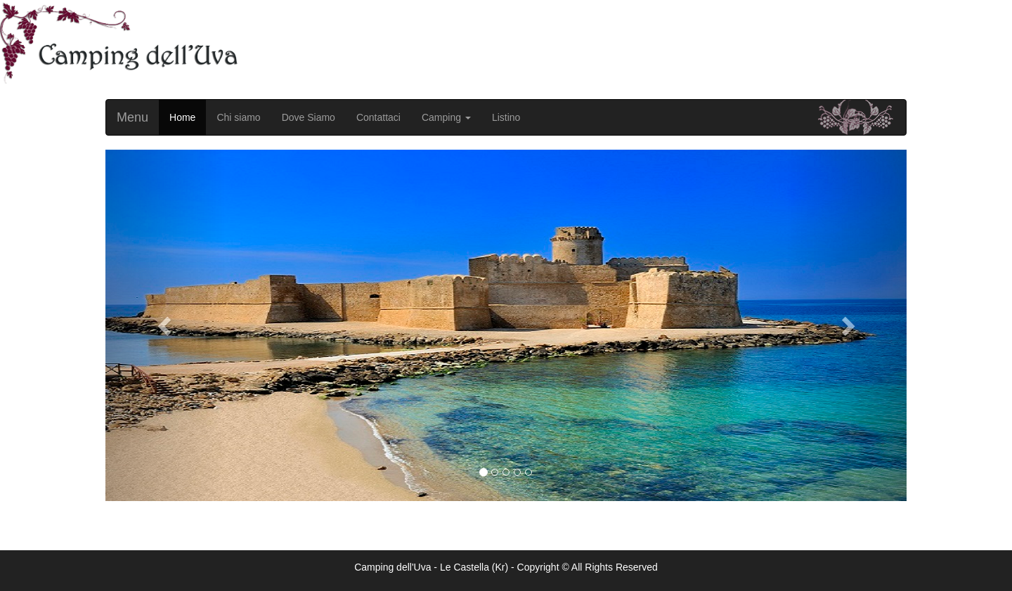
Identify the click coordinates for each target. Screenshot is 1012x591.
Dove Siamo (308, 117)
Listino (506, 117)
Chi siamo (238, 117)
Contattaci (378, 117)
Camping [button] (446, 117)
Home (182, 117)
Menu (132, 117)
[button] (165, 325)
